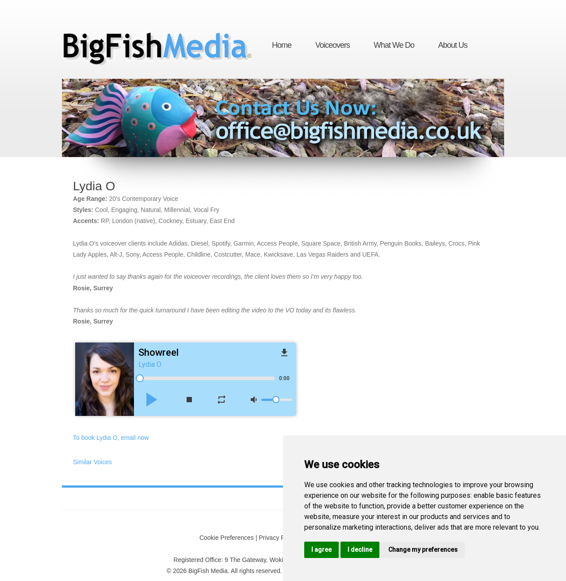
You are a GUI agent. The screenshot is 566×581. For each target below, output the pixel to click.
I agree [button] (321, 549)
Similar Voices (92, 462)
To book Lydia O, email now (111, 437)
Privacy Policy (278, 537)
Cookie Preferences (226, 537)
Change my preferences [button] (423, 549)
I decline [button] (360, 549)
